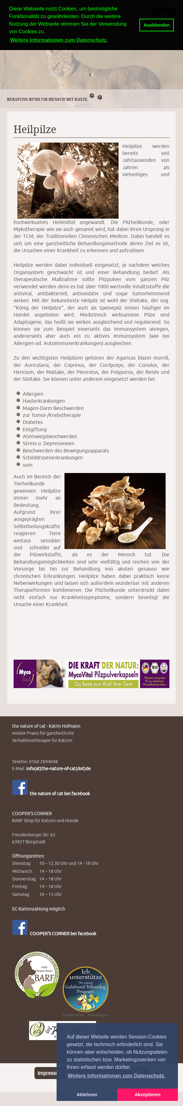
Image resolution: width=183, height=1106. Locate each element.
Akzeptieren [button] (148, 1094)
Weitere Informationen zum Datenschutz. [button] (116, 1075)
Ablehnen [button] (86, 1094)
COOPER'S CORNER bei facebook (54, 933)
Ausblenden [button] (156, 25)
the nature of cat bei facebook (51, 793)
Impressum (50, 1073)
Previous (6, 73)
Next (176, 73)
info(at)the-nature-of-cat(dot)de (58, 768)
